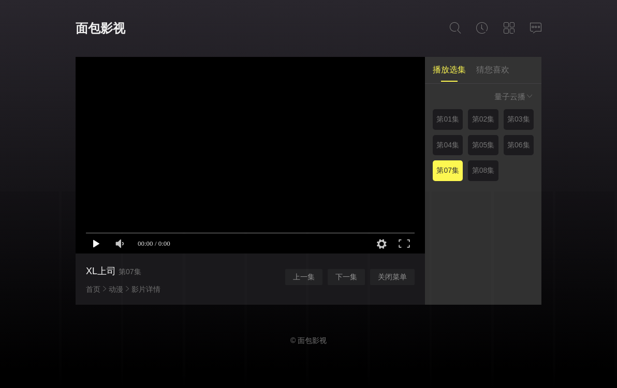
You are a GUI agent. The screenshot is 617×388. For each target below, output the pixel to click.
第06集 (518, 145)
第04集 (447, 145)
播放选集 (449, 69)
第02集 (483, 119)
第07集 (447, 170)
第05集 (483, 145)
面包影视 (100, 28)
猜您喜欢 (492, 69)
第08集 (483, 170)
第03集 (518, 119)
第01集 (447, 119)
